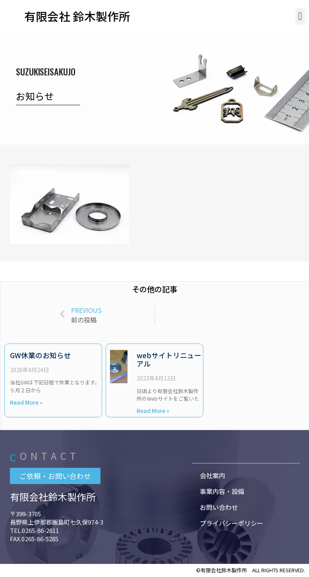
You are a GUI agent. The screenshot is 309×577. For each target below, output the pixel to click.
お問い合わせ (219, 506)
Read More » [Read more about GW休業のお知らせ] (26, 402)
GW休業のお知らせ (40, 355)
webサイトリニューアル (169, 359)
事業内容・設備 (222, 491)
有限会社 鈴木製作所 (77, 16)
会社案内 (212, 475)
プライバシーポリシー (231, 522)
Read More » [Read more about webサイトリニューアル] (153, 410)
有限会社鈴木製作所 (53, 497)
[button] (300, 16)
